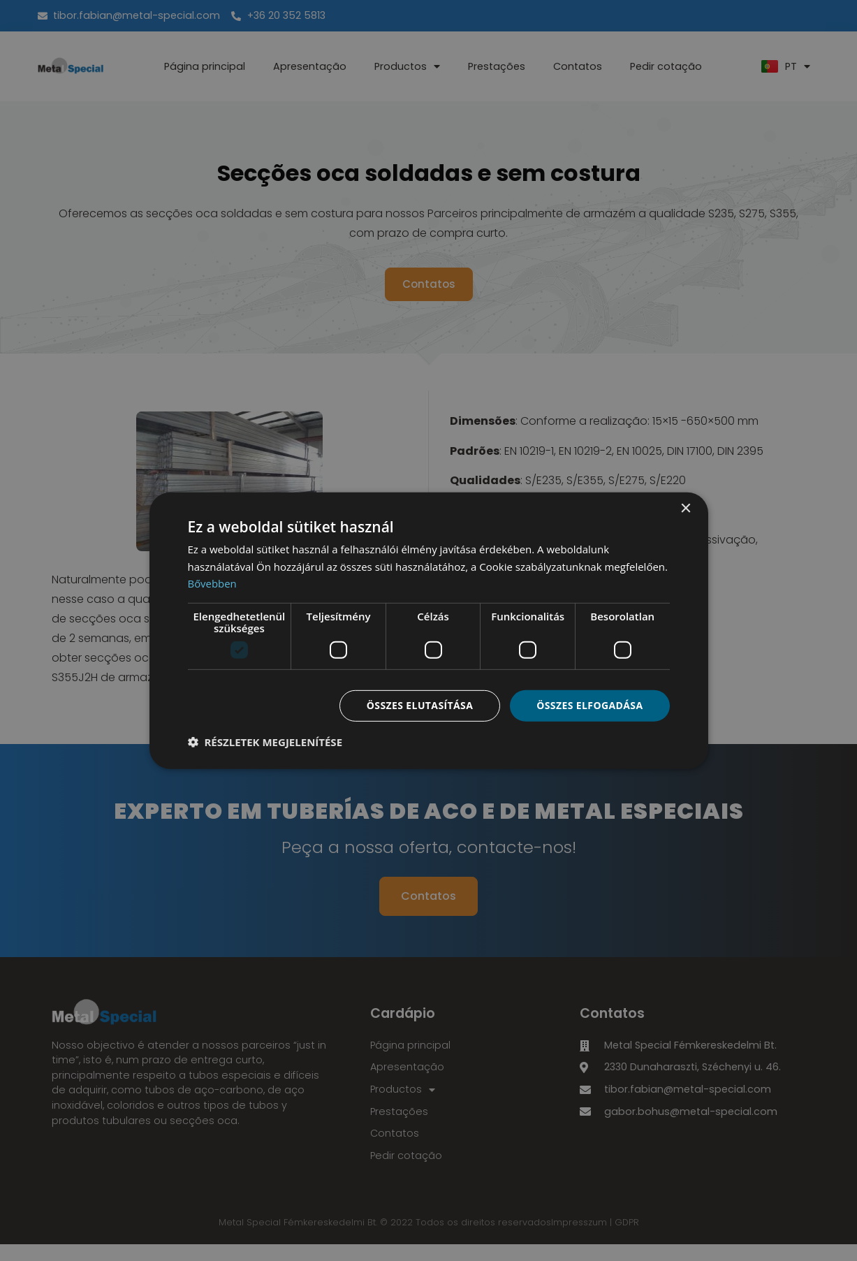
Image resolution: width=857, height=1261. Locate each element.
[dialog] (428, 630)
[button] (265, 742)
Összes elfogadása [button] (589, 705)
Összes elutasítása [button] (419, 705)
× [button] (685, 508)
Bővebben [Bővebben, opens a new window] (212, 583)
